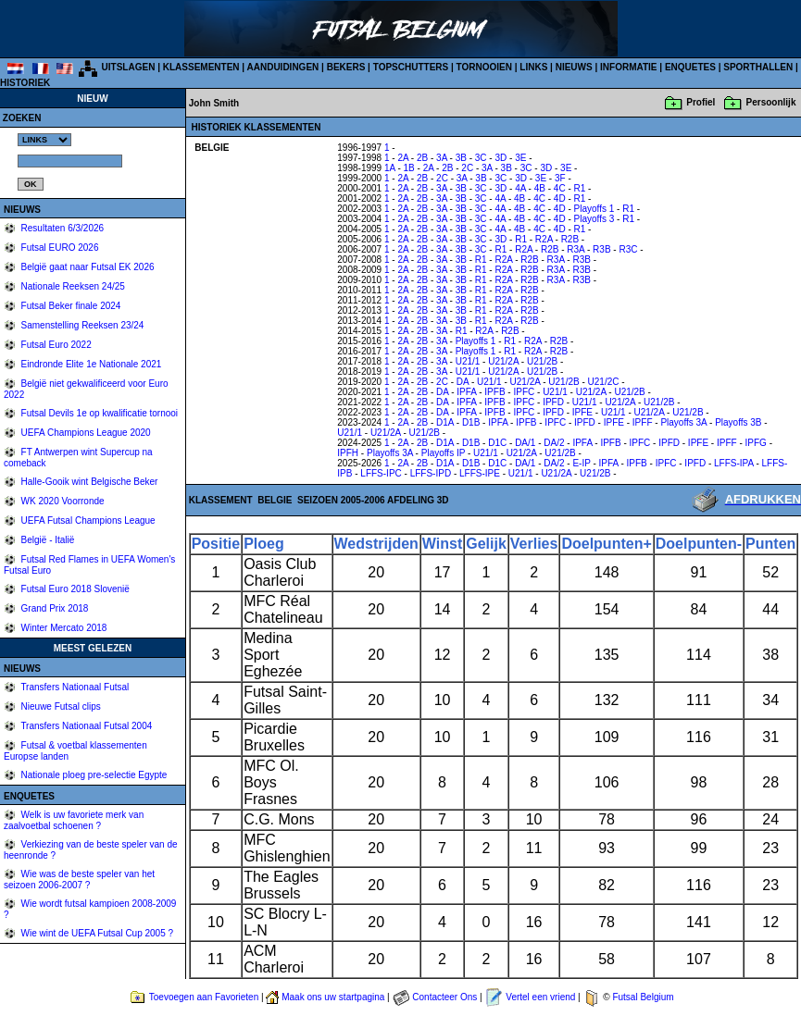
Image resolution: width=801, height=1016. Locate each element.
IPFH (347, 453)
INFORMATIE (628, 67)
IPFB (494, 392)
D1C (497, 443)
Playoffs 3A (683, 422)
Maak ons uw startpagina (333, 997)
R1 (580, 188)
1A (389, 168)
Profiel (700, 102)
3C (481, 158)
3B (461, 158)
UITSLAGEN (129, 67)
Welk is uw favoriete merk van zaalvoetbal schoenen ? (74, 820)
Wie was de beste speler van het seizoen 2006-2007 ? (79, 879)
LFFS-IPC (380, 473)
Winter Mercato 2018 (63, 628)
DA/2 (554, 443)
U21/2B (542, 361)
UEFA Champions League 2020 (85, 432)
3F (560, 178)
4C (560, 188)
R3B (601, 249)
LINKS (533, 67)
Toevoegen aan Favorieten (203, 997)
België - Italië (47, 540)
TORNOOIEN (484, 67)
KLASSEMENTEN (201, 67)
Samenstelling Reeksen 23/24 (81, 325)
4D (560, 198)
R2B (570, 239)
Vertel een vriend (540, 997)
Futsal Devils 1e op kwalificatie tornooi (98, 413)
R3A (575, 249)
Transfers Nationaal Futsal (74, 687)
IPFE (582, 412)
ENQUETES (690, 67)
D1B (471, 422)
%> (44, 139)
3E (520, 158)
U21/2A (503, 361)
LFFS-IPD (430, 473)
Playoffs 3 (594, 219)
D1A (445, 422)
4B (539, 188)
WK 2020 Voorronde (62, 501)
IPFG (756, 443)
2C (467, 168)
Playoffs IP (443, 453)
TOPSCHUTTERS (411, 67)
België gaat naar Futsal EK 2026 (87, 267)
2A (402, 158)
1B (409, 168)
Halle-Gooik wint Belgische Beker (88, 482)
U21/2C (604, 382)
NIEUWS (574, 67)
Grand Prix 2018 (54, 608)
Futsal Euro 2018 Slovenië (74, 589)
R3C (628, 249)
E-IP (581, 463)
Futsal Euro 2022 (55, 345)
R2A (544, 239)
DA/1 (525, 443)
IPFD (553, 402)
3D (500, 158)
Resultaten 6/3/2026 (61, 228)
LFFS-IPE (479, 473)
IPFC (523, 392)
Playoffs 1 (594, 209)
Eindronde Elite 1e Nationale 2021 (90, 364)
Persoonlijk (771, 102)
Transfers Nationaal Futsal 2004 (86, 726)
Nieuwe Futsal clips (60, 706)
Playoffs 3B (738, 422)
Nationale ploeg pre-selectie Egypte (93, 775)
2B (422, 158)
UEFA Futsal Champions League (87, 520)
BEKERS (346, 67)
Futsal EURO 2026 (59, 247)
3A (441, 158)
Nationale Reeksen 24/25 (72, 286)
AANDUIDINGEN (283, 67)
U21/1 (468, 361)
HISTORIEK (25, 83)
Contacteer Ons (444, 997)
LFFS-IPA (734, 463)
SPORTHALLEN (758, 67)
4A (520, 188)
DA (463, 382)
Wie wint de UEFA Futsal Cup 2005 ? (96, 933)
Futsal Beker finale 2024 (70, 306)
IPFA (466, 392)
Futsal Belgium (642, 997)
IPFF (642, 422)
